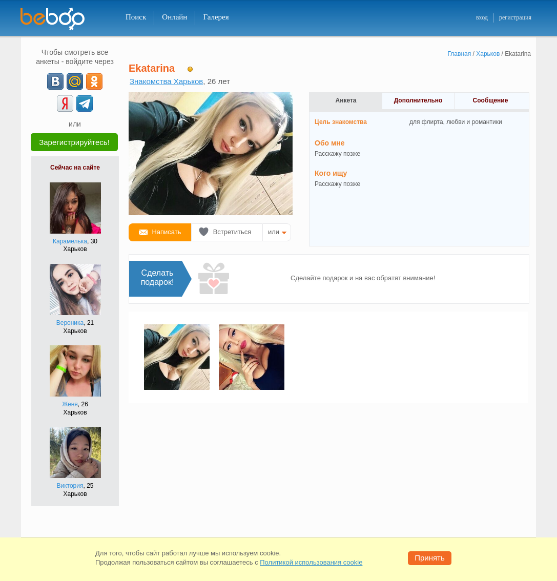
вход (482, 17)
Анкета (346, 100)
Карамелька (70, 241)
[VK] (55, 81)
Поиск (136, 17)
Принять (430, 557)
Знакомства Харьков (166, 81)
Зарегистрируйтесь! (74, 142)
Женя (70, 404)
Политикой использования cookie (311, 562)
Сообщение (490, 100)
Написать (166, 232)
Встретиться (232, 232)
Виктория (69, 485)
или (273, 232)
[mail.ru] (75, 81)
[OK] (94, 81)
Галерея (216, 17)
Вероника (70, 322)
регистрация (515, 17)
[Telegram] (84, 103)
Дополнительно (418, 100)
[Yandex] (65, 103)
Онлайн (174, 17)
